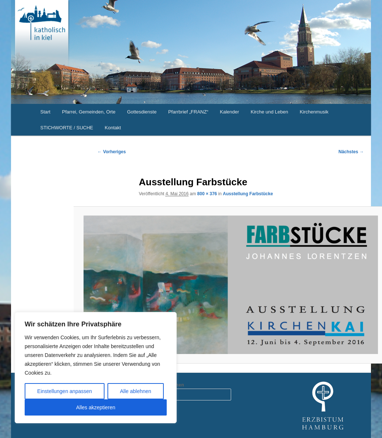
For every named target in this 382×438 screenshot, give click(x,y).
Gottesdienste (141, 112)
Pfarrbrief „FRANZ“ (188, 112)
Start (45, 112)
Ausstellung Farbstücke (248, 193)
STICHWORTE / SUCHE (66, 127)
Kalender (229, 112)
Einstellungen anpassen (64, 391)
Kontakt (113, 127)
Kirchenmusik (314, 112)
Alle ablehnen (135, 391)
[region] (96, 367)
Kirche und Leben (269, 112)
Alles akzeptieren (96, 407)
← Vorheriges (112, 151)
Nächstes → (351, 151)
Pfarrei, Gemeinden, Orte (88, 112)
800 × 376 (207, 193)
